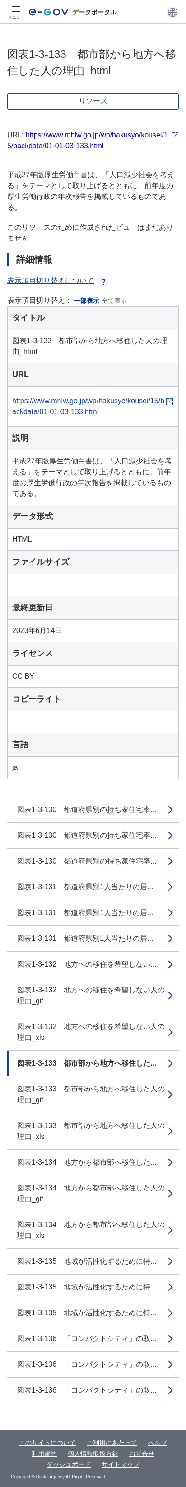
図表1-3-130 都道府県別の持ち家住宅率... (86, 809)
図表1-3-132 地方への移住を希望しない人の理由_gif (91, 995)
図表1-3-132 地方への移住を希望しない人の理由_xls (91, 1032)
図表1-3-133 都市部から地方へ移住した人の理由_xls (91, 1131)
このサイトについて (47, 1442)
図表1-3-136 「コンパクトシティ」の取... (86, 1338)
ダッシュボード (68, 1464)
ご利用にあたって (112, 1442)
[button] (173, 12)
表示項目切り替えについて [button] (57, 280)
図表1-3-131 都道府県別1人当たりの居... (85, 887)
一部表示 (86, 300)
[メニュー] (16, 12)
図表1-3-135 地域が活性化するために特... (86, 1261)
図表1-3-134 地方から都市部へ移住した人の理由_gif (91, 1193)
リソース (93, 101)
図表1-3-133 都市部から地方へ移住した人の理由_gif (91, 1094)
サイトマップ (121, 1464)
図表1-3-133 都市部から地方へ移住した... (86, 1063)
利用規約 (44, 1453)
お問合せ (141, 1453)
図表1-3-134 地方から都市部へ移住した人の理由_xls (91, 1230)
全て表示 (114, 300)
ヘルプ (157, 1442)
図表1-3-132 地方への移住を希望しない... (86, 964)
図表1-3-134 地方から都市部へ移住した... (86, 1162)
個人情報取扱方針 (93, 1453)
